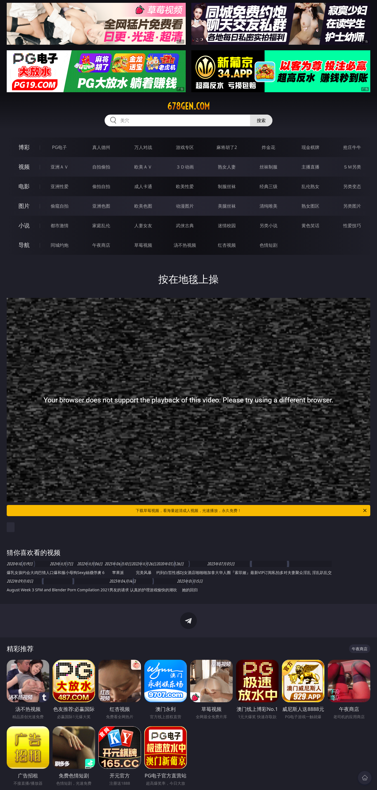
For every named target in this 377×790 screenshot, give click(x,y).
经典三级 (268, 186)
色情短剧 (268, 245)
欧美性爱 (185, 186)
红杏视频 (227, 245)
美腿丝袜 (227, 206)
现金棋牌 (310, 147)
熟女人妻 (227, 167)
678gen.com (188, 106)
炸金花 (268, 147)
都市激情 (60, 225)
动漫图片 (185, 206)
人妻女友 (143, 225)
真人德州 (101, 147)
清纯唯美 (268, 206)
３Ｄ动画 (185, 167)
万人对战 (143, 147)
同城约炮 (60, 245)
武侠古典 (185, 225)
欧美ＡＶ (143, 167)
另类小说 (268, 225)
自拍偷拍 (101, 167)
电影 (24, 186)
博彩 (24, 147)
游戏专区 (185, 147)
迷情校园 (227, 225)
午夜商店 (101, 245)
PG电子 (59, 147)
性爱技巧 (352, 225)
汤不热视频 (185, 245)
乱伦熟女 (310, 186)
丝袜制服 (268, 167)
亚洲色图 (101, 206)
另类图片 (352, 206)
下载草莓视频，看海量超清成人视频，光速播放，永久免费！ (251, 510)
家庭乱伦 (101, 225)
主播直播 (310, 167)
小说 (24, 225)
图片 (24, 206)
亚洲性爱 (60, 186)
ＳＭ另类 (352, 167)
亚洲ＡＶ (60, 167)
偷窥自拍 (60, 206)
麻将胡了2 (226, 147)
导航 (24, 245)
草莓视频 (143, 245)
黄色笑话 (310, 225)
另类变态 (352, 186)
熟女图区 (310, 206)
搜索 (261, 120)
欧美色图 (143, 206)
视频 (24, 166)
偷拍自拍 (101, 186)
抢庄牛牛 (352, 147)
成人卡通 (143, 186)
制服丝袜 (227, 186)
